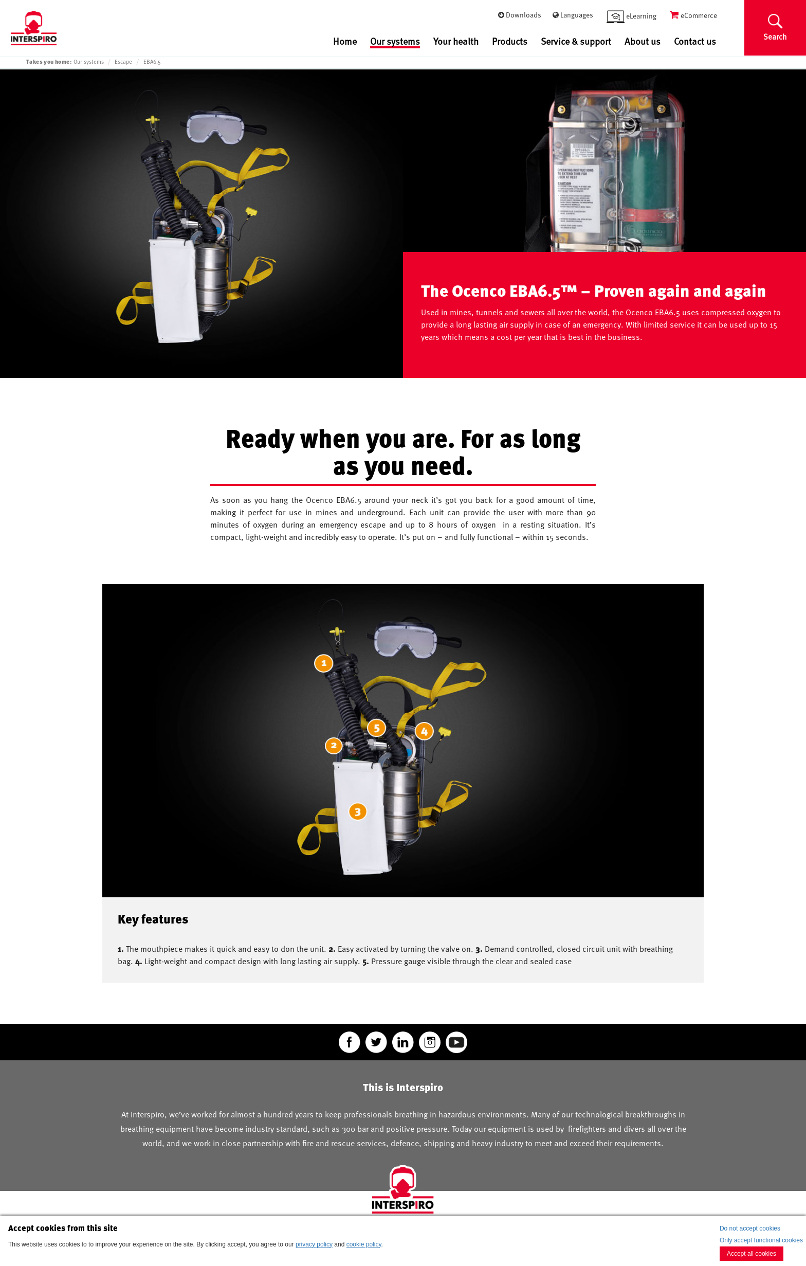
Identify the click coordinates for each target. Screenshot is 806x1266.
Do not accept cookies (750, 1228)
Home (345, 40)
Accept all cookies (751, 1253)
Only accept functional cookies (761, 1240)
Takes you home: (48, 61)
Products (509, 40)
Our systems (395, 41)
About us (643, 40)
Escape (123, 62)
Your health (456, 40)
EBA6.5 (152, 62)
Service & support (576, 40)
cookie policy (363, 1244)
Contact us (695, 40)
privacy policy (314, 1244)
